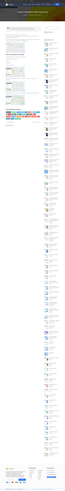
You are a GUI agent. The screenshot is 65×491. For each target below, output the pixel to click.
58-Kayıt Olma (51, 352)
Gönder (22, 479)
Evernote (23, 114)
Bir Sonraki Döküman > (36, 122)
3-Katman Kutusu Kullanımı (53, 53)
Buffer (31, 114)
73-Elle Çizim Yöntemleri (53, 431)
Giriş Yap (39, 475)
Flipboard (34, 114)
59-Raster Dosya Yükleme (53, 357)
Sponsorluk (31, 472)
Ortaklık (31, 473)
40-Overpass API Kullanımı (53, 254)
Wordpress (8, 118)
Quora (26, 116)
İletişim (39, 478)
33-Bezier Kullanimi (52, 213)
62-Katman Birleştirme (53, 373)
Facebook (18, 112)
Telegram (38, 112)
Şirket (29, 4)
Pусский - (46, 489)
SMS (31, 112)
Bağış (30, 475)
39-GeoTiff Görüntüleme (53, 249)
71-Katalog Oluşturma (53, 421)
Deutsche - (43, 489)
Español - (37, 489)
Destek (42, 4)
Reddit (29, 116)
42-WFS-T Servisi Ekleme (53, 265)
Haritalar (38, 4)
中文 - (40, 489)
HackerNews (8, 116)
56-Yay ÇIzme (51, 341)
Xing (13, 114)
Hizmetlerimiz (32, 470)
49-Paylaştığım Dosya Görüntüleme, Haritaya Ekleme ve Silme (53, 303)
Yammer (12, 118)
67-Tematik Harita (52, 400)
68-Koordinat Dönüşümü (53, 405)
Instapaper (13, 116)
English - (34, 489)
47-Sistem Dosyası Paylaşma (54, 291)
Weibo (38, 116)
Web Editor (40, 472)
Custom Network (18, 118)
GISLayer (15, 489)
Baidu (20, 114)
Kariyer (31, 477)
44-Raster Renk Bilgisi (52, 275)
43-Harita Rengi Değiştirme (54, 270)
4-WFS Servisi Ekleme (52, 58)
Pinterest (9, 114)
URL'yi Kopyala (8, 112)
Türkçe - (49, 489)
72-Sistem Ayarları (52, 426)
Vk (6, 114)
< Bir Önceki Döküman (10, 122)
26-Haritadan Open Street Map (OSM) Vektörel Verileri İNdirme (54, 176)
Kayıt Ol (39, 477)
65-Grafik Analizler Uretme (53, 389)
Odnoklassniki (18, 116)
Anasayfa (25, 4)
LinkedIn (26, 112)
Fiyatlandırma (48, 4)
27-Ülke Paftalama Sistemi (53, 182)
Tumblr (27, 114)
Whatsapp (14, 112)
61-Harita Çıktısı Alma (52, 368)
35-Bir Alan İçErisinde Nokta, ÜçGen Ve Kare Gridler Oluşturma (54, 227)
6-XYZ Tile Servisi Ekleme (53, 69)
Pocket (23, 116)
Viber (15, 114)
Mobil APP (39, 473)
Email (29, 112)
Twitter (22, 112)
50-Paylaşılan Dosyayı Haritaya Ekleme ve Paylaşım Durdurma (54, 310)
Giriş (53, 4)
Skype (34, 112)
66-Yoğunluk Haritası (52, 394)
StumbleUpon (34, 116)
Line (17, 114)
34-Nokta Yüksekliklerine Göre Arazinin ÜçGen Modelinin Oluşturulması (54, 220)
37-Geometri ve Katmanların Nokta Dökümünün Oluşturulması (54, 239)
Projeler (33, 4)
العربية (52, 489)
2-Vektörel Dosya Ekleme (53, 48)
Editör (57, 4)
